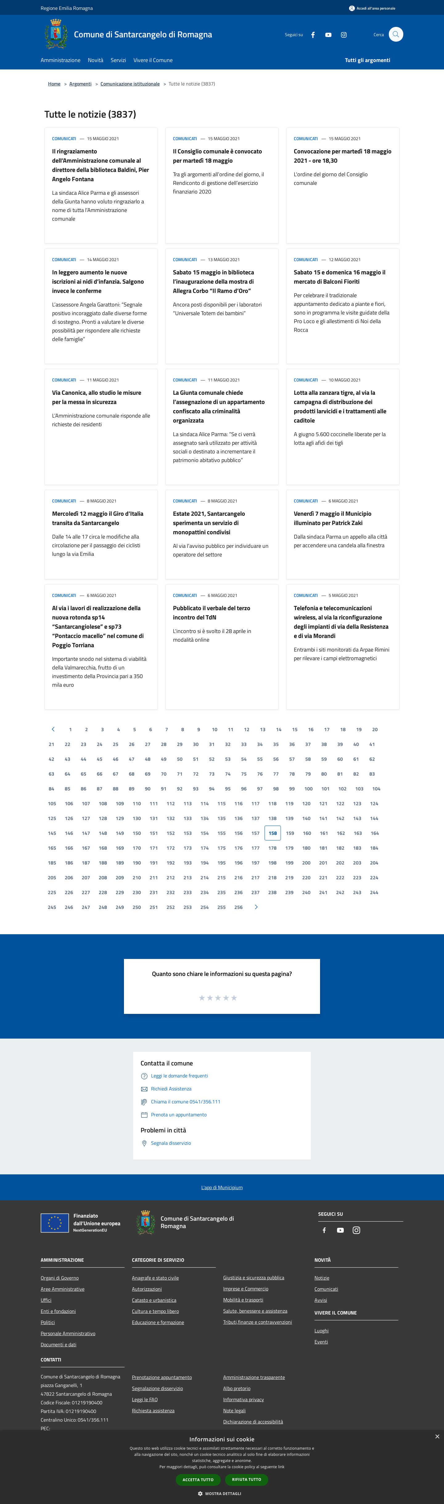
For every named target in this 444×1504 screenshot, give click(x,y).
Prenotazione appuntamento (162, 1377)
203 (357, 862)
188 (103, 862)
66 (99, 773)
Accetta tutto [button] (198, 1479)
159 (290, 833)
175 (221, 848)
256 (238, 907)
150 (137, 833)
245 (52, 907)
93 (196, 788)
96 (244, 788)
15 (295, 729)
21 (51, 744)
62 (372, 759)
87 (99, 788)
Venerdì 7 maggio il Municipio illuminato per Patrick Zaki (333, 518)
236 (238, 892)
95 (228, 788)
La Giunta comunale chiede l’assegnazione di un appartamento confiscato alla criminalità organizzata (219, 406)
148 (103, 833)
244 (374, 892)
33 (244, 744)
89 (131, 788)
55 (260, 759)
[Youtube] (325, 34)
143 (357, 818)
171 (154, 848)
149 (120, 833)
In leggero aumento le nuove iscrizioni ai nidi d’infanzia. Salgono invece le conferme (98, 281)
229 (120, 892)
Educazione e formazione (158, 1322)
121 (323, 803)
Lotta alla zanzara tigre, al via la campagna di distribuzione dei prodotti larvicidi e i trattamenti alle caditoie (340, 406)
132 (170, 818)
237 (255, 892)
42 (51, 759)
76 (260, 773)
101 (325, 788)
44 (83, 759)
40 (356, 744)
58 (308, 759)
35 (276, 744)
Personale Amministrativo (68, 1333)
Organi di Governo (60, 1277)
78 (292, 773)
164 (375, 833)
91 (163, 788)
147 (86, 833)
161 (324, 833)
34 (260, 744)
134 (204, 818)
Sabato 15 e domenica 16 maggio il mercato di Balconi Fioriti (339, 276)
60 (340, 759)
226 (69, 892)
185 (52, 862)
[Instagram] (341, 34)
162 (341, 833)
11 (230, 729)
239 (289, 892)
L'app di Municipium (222, 1187)
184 (374, 848)
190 (137, 862)
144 (374, 818)
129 (120, 818)
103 (359, 788)
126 (69, 818)
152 (170, 833)
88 (115, 788)
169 (120, 848)
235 (221, 892)
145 (52, 833)
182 (340, 848)
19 (359, 729)
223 (357, 877)
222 (340, 877)
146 (69, 833)
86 (83, 788)
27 (147, 744)
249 (120, 907)
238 (272, 892)
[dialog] (222, 1467)
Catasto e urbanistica (154, 1300)
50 (180, 759)
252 (170, 907)
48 (147, 759)
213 (187, 877)
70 (163, 773)
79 (308, 773)
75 (244, 773)
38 (324, 744)
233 (187, 892)
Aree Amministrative (62, 1289)
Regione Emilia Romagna (67, 8)
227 (86, 892)
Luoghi (321, 1330)
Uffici (46, 1300)
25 (115, 744)
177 (255, 848)
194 (204, 862)
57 (292, 759)
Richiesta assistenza (153, 1410)
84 (51, 788)
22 (67, 744)
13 (262, 729)
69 (147, 773)
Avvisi (320, 1300)
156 (238, 833)
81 (340, 773)
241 (323, 892)
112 (170, 803)
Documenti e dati (58, 1344)
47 (131, 759)
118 (272, 803)
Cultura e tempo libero (155, 1311)
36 (292, 744)
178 (272, 848)
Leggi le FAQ (145, 1399)
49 (163, 759)
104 (376, 788)
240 (306, 892)
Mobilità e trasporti (243, 1299)
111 (154, 803)
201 (323, 862)
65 (83, 773)
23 (83, 744)
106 (69, 803)
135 (221, 818)
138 (272, 818)
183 (357, 848)
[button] (222, 1493)
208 (103, 877)
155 (221, 833)
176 (238, 848)
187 (86, 862)
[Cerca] (395, 34)
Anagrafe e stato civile (155, 1277)
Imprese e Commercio (245, 1288)
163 (358, 833)
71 (180, 773)
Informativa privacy (243, 1399)
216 (238, 877)
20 (375, 729)
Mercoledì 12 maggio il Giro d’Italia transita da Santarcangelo (97, 518)
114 (204, 803)
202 (340, 862)
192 (170, 862)
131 (154, 818)
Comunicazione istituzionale (130, 83)
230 (137, 892)
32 (228, 744)
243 (357, 892)
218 (272, 877)
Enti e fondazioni (58, 1311)
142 (340, 818)
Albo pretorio (236, 1388)
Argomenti (80, 83)
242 (340, 892)
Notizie (321, 1277)
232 (170, 892)
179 (289, 848)
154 (204, 833)
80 (324, 773)
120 (306, 803)
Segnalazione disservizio (157, 1388)
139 (289, 818)
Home (54, 83)
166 (69, 848)
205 (52, 877)
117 (255, 803)
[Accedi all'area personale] (372, 8)
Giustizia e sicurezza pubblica (253, 1277)
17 (327, 729)
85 (67, 788)
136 (238, 818)
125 (52, 818)
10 (214, 729)
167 (86, 848)
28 (163, 744)
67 (115, 773)
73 (212, 773)
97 (260, 788)
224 (374, 877)
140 (306, 818)
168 (103, 848)
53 (228, 759)
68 (131, 773)
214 (204, 877)
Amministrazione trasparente (254, 1377)
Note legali (234, 1410)
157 (255, 833)
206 (69, 877)
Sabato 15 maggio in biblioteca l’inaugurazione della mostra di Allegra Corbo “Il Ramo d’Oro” (213, 281)
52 (212, 759)
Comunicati (64, 138)
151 (154, 833)
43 (67, 759)
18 (343, 729)
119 (289, 803)
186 (69, 862)
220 (306, 877)
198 (272, 862)
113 (187, 803)
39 (340, 744)
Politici (48, 1322)
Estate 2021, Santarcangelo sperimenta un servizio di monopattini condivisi (209, 523)
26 (131, 744)
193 (187, 862)
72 (196, 773)
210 (137, 877)
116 (238, 803)
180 (306, 848)
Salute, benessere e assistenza (255, 1310)
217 (255, 877)
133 (187, 818)
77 (276, 773)
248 (103, 907)
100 (308, 788)
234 (204, 892)
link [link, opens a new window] (281, 1466)
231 (154, 892)
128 (103, 818)
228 (103, 892)
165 (52, 848)
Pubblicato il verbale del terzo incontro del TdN (211, 612)
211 (154, 877)
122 (340, 803)
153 (187, 833)
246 (69, 907)
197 (255, 862)
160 (307, 833)
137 (255, 818)
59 (324, 759)
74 (228, 773)
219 (289, 877)
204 (374, 862)
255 (221, 907)
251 (154, 907)
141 (323, 818)
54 (244, 759)
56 (276, 759)
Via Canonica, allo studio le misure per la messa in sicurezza (96, 397)
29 (180, 744)
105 (52, 803)
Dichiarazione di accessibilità (253, 1421)
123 (357, 803)
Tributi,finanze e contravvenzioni (257, 1322)
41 (372, 744)
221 (323, 877)
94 (212, 788)
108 (103, 803)
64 (67, 773)
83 (372, 773)
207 (86, 877)
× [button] (437, 1437)
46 (115, 759)
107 (86, 803)
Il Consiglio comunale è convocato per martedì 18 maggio (217, 155)
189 (120, 862)
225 (52, 892)
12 (246, 729)
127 (86, 818)
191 (154, 862)
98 (276, 788)
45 (99, 759)
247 (86, 907)
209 (120, 877)
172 (170, 848)
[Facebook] (310, 34)
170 (137, 848)
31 (212, 744)
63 (51, 773)
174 (204, 848)
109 (120, 803)
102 (342, 788)
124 (374, 803)
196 (238, 862)
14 (279, 729)
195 (221, 862)
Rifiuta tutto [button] (246, 1479)
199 (289, 862)
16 (311, 729)
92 (180, 788)
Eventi (321, 1341)
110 (137, 803)
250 (137, 907)
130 (137, 818)
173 (187, 848)
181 (323, 848)
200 (306, 862)
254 (204, 907)
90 (147, 788)
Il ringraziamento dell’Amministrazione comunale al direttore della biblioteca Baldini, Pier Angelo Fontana (100, 165)
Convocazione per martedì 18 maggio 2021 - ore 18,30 (343, 155)
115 (221, 803)
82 (356, 773)
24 (99, 744)
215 (221, 877)
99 (292, 788)
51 (196, 759)
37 (308, 744)
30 (196, 744)
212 (170, 877)
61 (356, 759)
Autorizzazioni (147, 1289)
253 (187, 907)
